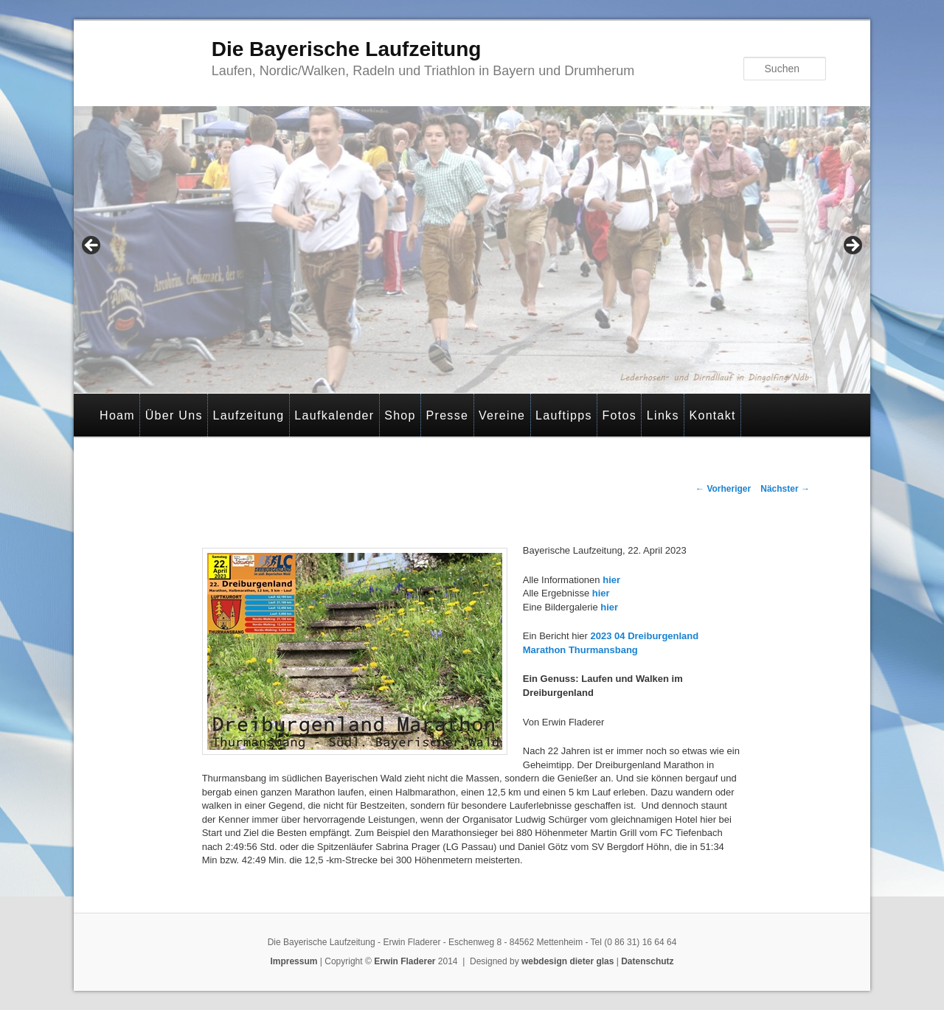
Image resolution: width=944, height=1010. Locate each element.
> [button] (852, 246)
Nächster (785, 489)
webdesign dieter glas (567, 961)
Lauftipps (563, 415)
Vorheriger (723, 489)
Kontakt (712, 415)
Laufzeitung (248, 415)
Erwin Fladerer (404, 961)
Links (663, 415)
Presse (447, 415)
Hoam (117, 415)
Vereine (502, 415)
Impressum (293, 961)
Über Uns (174, 415)
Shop (400, 415)
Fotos (620, 415)
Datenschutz (647, 961)
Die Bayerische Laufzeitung (347, 49)
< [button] (92, 246)
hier (611, 579)
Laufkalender (334, 415)
